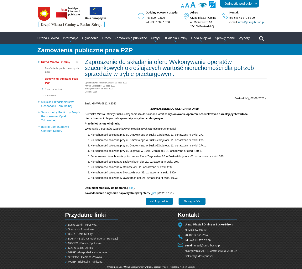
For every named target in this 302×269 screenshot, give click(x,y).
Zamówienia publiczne (131, 38)
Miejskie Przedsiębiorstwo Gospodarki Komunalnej (57, 104)
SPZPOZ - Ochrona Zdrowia (85, 257)
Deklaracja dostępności (199, 256)
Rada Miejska (201, 38)
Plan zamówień (53, 89)
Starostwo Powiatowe (81, 229)
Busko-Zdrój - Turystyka (82, 224)
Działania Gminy (175, 38)
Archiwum (50, 95)
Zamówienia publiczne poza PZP (61, 80)
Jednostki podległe (238, 3)
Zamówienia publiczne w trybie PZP (62, 70)
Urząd (155, 38)
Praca (106, 38)
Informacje (70, 38)
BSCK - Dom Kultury (80, 233)
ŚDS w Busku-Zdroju (80, 247)
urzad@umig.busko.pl (251, 22)
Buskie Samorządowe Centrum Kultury (55, 128)
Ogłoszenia (90, 38)
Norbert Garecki (187, 267)
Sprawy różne (225, 38)
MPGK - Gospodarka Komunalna (87, 252)
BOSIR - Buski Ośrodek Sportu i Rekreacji (93, 238)
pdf (131, 187)
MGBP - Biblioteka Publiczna (85, 261)
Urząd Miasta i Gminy (55, 62)
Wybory (244, 38)
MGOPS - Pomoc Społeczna (85, 243)
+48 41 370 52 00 (200, 240)
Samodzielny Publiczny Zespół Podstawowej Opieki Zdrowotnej (60, 116)
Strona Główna (48, 38)
